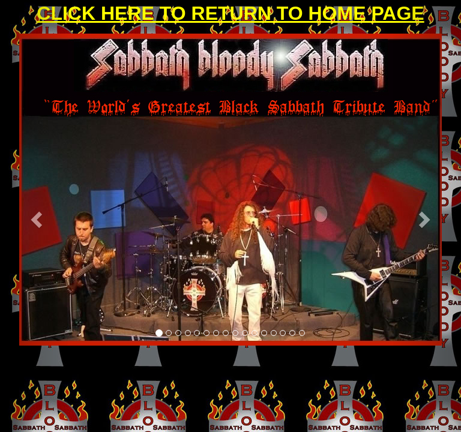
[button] (34, 216)
